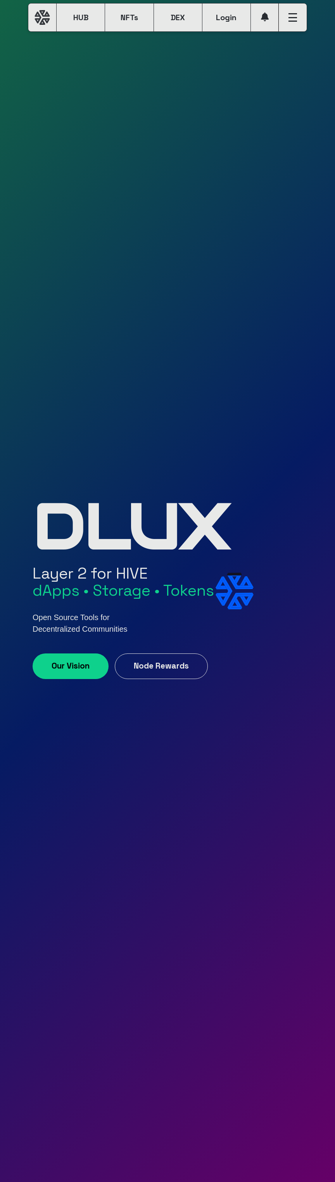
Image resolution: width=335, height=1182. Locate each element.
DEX (178, 17)
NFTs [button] (129, 17)
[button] (265, 17)
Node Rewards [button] (161, 666)
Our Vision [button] (71, 666)
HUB (80, 17)
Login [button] (226, 17)
